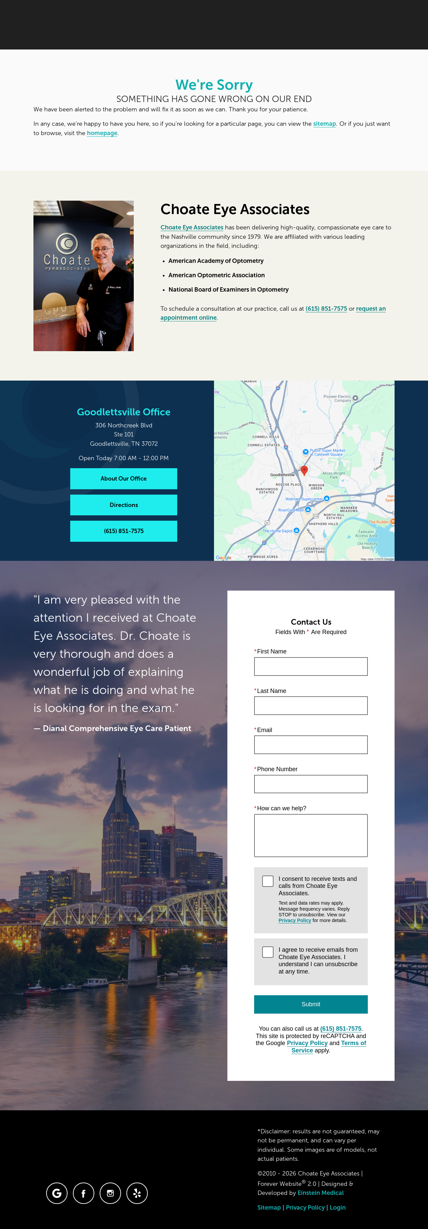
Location (299, 25)
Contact (339, 25)
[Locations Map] (304, 470)
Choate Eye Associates (191, 227)
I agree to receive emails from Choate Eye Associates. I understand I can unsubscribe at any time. (318, 960)
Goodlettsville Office (124, 412)
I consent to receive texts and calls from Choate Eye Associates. (319, 900)
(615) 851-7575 (326, 308)
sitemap (324, 123)
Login (338, 1207)
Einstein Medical (321, 1193)
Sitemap (269, 1207)
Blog (214, 25)
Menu (379, 25)
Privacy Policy (295, 920)
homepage (102, 133)
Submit (311, 1004)
